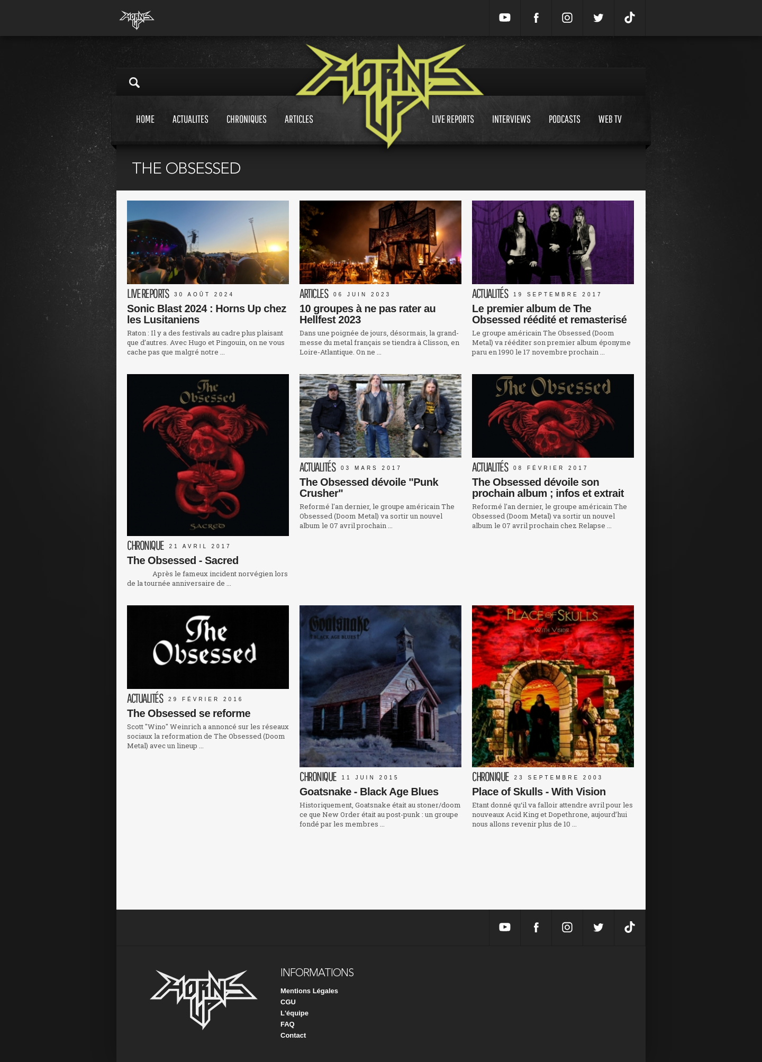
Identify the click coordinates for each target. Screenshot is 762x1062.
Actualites (190, 129)
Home (145, 129)
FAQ (287, 1024)
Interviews (511, 129)
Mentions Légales (309, 991)
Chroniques (246, 129)
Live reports (453, 129)
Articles (299, 129)
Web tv (610, 129)
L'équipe (294, 1013)
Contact (293, 1035)
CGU (288, 1002)
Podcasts (564, 129)
